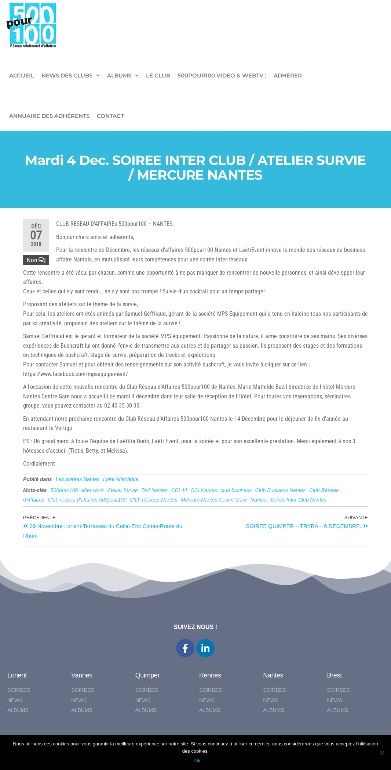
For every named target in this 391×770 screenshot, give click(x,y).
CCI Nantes (204, 490)
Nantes (259, 500)
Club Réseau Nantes (153, 500)
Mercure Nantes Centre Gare (214, 500)
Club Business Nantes (280, 490)
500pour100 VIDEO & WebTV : (222, 75)
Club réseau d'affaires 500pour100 (87, 500)
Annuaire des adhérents (49, 115)
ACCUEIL (21, 75)
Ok (197, 760)
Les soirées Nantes (78, 479)
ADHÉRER (288, 75)
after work (92, 490)
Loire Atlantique (121, 479)
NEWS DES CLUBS (66, 75)
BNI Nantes (154, 490)
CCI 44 (179, 490)
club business (236, 490)
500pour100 (64, 490)
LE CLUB (158, 75)
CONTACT (110, 115)
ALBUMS (119, 75)
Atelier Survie (122, 490)
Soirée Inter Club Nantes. (299, 500)
